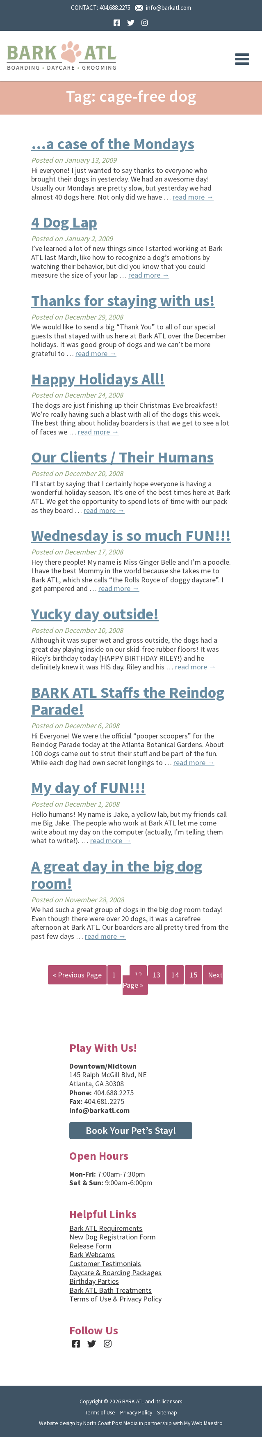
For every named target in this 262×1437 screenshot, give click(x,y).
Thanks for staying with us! (123, 300)
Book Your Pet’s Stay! (131, 1130)
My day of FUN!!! (88, 787)
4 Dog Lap (64, 222)
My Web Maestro (203, 1423)
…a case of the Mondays (112, 143)
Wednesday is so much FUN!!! (131, 535)
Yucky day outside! (95, 613)
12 (138, 974)
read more (193, 197)
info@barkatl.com (168, 7)
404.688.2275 (114, 7)
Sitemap (167, 1412)
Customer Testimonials (105, 1263)
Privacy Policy (136, 1412)
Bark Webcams (92, 1254)
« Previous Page (77, 974)
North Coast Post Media (110, 1423)
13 (156, 974)
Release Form (90, 1246)
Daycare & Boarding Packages (115, 1272)
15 (193, 974)
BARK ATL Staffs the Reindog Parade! (127, 701)
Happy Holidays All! (98, 379)
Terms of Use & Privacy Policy (115, 1299)
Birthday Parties (94, 1281)
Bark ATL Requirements (105, 1228)
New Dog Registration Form (112, 1237)
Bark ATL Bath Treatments (110, 1290)
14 (175, 974)
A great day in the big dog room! (116, 874)
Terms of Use (100, 1412)
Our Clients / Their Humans (122, 457)
